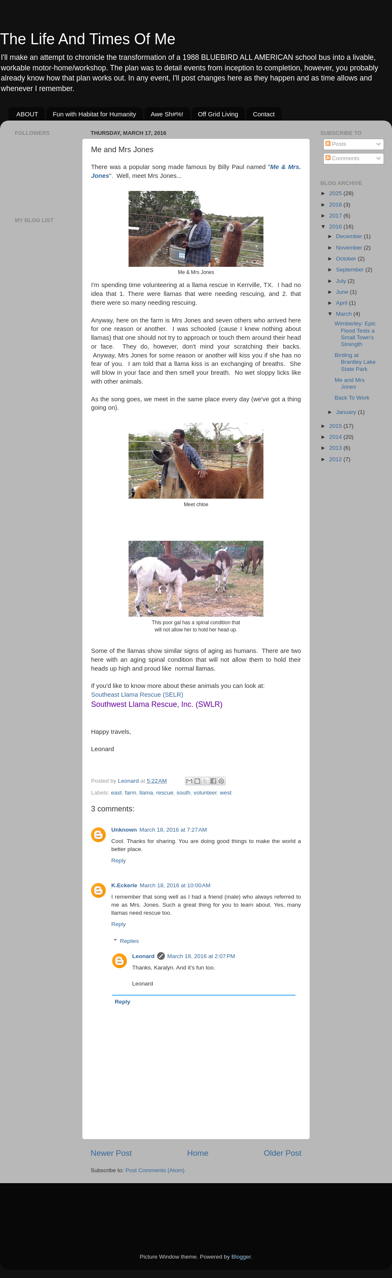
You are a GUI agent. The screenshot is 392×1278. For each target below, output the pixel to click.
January (347, 412)
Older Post (282, 1153)
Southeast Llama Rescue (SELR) (137, 694)
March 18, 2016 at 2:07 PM (201, 956)
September (350, 269)
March (344, 314)
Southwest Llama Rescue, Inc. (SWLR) (157, 704)
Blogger (241, 1257)
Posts (335, 144)
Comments (342, 158)
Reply (118, 860)
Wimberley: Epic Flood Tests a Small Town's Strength (355, 333)
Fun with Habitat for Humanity (94, 114)
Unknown (124, 830)
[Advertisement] (40, 362)
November (350, 247)
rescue (165, 792)
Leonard (143, 956)
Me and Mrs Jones (350, 383)
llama (146, 792)
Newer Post (111, 1153)
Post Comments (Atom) (155, 1170)
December (350, 236)
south (184, 792)
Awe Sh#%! (167, 114)
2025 (336, 193)
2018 (336, 204)
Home (197, 1153)
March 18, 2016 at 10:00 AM (175, 885)
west (226, 792)
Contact (264, 114)
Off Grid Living (218, 114)
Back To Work (352, 398)
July (342, 281)
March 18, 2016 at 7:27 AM (173, 830)
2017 (336, 215)
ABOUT (27, 114)
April (342, 303)
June (343, 292)
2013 (336, 448)
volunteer (205, 792)
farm (130, 792)
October (347, 258)
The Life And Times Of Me (87, 39)
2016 (336, 226)
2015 (336, 426)
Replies (129, 941)
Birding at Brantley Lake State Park (355, 362)
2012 (336, 459)
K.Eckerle (124, 885)
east (116, 792)
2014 (336, 437)
